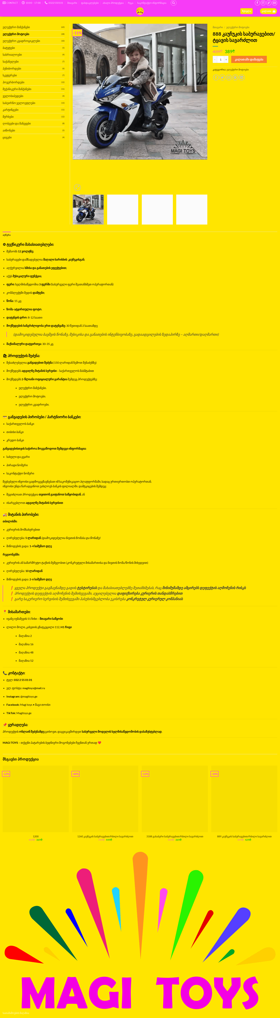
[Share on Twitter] (222, 77)
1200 (36, 836)
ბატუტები (9, 47)
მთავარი (72, 2)
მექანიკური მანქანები (17, 89)
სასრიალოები (12, 54)
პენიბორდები (12, 68)
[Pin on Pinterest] (235, 77)
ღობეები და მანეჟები (17, 123)
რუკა (130, 2)
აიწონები (9, 130)
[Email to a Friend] (229, 77)
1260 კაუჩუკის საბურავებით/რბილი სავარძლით (105, 836)
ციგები (7, 137)
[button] (246, 11)
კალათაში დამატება (249, 59)
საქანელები (11, 61)
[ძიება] (173, 3)
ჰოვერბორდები (13, 82)
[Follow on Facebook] (257, 2)
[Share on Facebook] (216, 77)
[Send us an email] (274, 2)
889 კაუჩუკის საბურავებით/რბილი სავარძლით (244, 836)
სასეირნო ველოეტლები (19, 103)
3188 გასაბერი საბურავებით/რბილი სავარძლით (174, 836)
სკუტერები (10, 75)
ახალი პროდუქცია (113, 2)
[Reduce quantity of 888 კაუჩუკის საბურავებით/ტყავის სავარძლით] (215, 59)
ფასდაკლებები (90, 2)
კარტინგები (10, 109)
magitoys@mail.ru (33, 688)
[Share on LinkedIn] (242, 77)
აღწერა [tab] (7, 235)
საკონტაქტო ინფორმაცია (151, 2)
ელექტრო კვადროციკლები (21, 40)
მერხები (8, 116)
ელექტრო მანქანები (16, 27)
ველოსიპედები (13, 96)
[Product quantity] (220, 59)
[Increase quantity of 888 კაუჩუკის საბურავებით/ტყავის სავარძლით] (226, 59)
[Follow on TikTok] (268, 2)
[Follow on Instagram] (263, 2)
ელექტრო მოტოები (237, 27)
